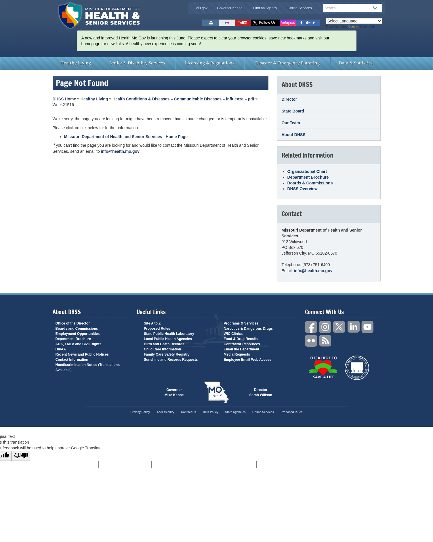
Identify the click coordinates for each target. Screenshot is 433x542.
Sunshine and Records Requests (171, 360)
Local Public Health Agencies (168, 339)
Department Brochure (308, 177)
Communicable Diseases (198, 99)
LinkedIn (353, 327)
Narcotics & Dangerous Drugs (248, 329)
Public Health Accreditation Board (357, 367)
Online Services (299, 8)
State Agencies (235, 412)
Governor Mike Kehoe (174, 392)
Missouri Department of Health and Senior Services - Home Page (126, 136)
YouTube (367, 327)
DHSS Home (64, 99)
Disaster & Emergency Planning (287, 63)
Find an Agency (265, 8)
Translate (362, 26)
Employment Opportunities (78, 334)
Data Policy (210, 412)
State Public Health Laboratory (169, 334)
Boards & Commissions (310, 183)
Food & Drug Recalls (241, 339)
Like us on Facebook (308, 23)
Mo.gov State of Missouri (216, 392)
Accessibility (165, 412)
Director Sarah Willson (260, 392)
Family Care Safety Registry (167, 354)
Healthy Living (75, 63)
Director (289, 99)
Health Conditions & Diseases (140, 99)
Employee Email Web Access (247, 360)
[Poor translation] (21, 456)
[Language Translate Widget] (354, 21)
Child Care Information (162, 349)
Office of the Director (73, 323)
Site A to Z (152, 323)
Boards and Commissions (77, 329)
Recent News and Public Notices (82, 354)
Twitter (339, 327)
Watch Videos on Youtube (243, 23)
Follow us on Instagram (288, 23)
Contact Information (72, 360)
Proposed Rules (157, 329)
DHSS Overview (302, 188)
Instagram (325, 327)
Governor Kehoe (229, 8)
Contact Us (188, 412)
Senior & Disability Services (137, 63)
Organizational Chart (307, 171)
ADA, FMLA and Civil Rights (79, 344)
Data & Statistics (356, 63)
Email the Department (241, 349)
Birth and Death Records (164, 344)
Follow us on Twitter (265, 23)
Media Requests (237, 354)
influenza (235, 99)
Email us (210, 23)
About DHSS (294, 134)
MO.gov (201, 8)
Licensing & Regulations (209, 63)
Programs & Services (241, 323)
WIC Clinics (233, 334)
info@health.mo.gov (120, 151)
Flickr (227, 23)
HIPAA (61, 349)
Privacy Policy (140, 412)
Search (376, 7)
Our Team (291, 123)
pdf (251, 99)
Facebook (311, 327)
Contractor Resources (242, 344)
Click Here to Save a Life (323, 367)
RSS (325, 341)
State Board (293, 111)
